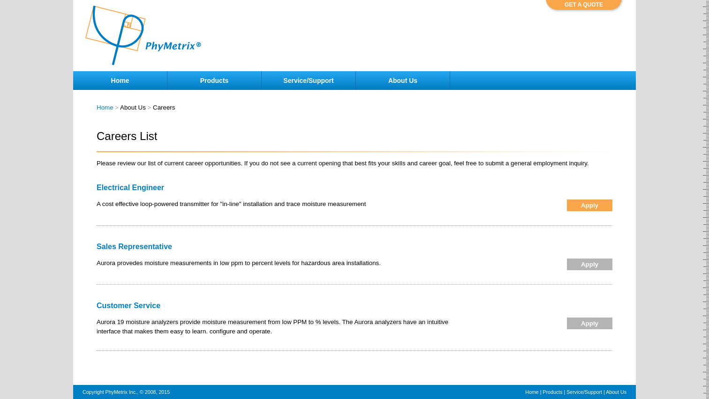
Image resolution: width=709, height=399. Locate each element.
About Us (616, 392)
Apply (589, 205)
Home (105, 107)
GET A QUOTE (584, 4)
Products (552, 392)
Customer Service (128, 306)
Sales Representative (134, 247)
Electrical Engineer (130, 188)
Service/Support (584, 392)
